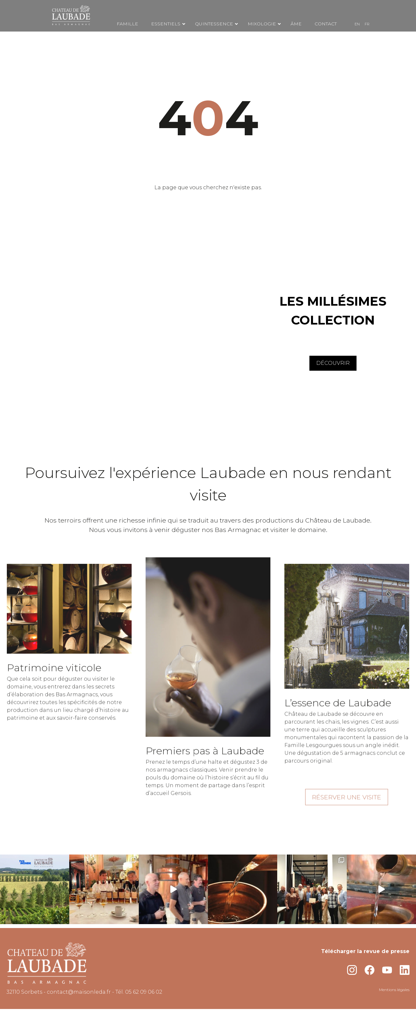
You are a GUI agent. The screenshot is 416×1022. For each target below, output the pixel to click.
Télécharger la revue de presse (365, 951)
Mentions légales (394, 989)
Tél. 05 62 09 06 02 (138, 992)
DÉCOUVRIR (333, 363)
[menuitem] (357, 24)
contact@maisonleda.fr (79, 992)
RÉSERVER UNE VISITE (346, 803)
